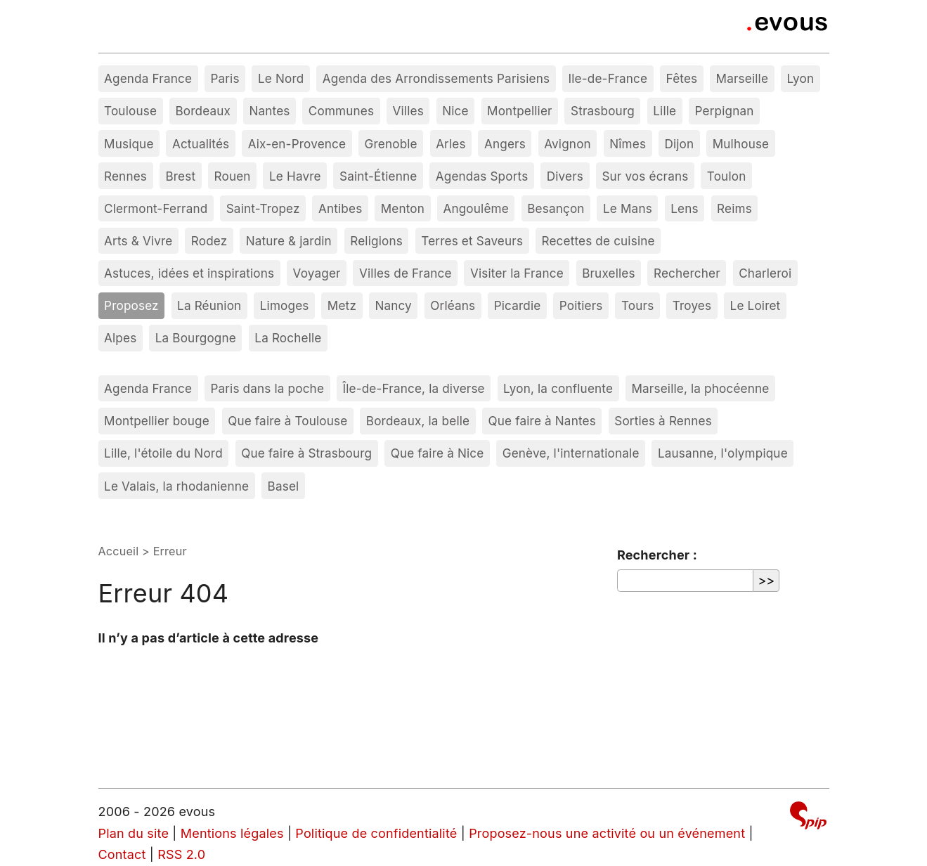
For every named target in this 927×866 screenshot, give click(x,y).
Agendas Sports (482, 176)
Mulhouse (741, 143)
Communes (341, 110)
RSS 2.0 (181, 854)
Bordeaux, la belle (417, 420)
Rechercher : (657, 555)
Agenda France (148, 78)
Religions (376, 240)
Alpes (120, 337)
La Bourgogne (195, 337)
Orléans (452, 305)
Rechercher (687, 273)
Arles (451, 143)
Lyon (800, 78)
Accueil (118, 551)
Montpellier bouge (156, 420)
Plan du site (133, 833)
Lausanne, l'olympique (723, 453)
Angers (505, 143)
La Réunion (209, 305)
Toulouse (130, 110)
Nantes (269, 110)
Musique (129, 143)
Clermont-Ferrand (155, 208)
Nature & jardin (289, 240)
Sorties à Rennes (663, 420)
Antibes (340, 208)
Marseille (742, 78)
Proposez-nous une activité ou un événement (607, 833)
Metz (342, 305)
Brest (180, 176)
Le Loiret (755, 305)
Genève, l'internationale (571, 453)
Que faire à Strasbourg (306, 453)
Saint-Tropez (263, 208)
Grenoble (391, 143)
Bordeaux (203, 110)
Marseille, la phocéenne (700, 388)
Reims (734, 208)
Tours (637, 305)
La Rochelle (287, 337)
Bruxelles (608, 273)
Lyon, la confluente (558, 388)
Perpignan (724, 110)
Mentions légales (232, 833)
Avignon (567, 143)
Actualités (200, 143)
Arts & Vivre (138, 240)
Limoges (284, 305)
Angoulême (475, 208)
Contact (122, 854)
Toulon (726, 176)
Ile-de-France (608, 78)
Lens (684, 208)
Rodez (209, 240)
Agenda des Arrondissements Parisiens (436, 78)
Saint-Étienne (378, 176)
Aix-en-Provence (297, 143)
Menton (402, 208)
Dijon (679, 143)
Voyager (317, 273)
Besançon (555, 208)
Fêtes (682, 78)
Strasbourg (603, 110)
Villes (408, 110)
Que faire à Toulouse (287, 420)
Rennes (125, 176)
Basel (283, 486)
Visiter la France (517, 273)
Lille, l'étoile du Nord (163, 453)
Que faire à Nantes (542, 420)
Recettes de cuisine (597, 240)
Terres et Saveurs (472, 240)
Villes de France (405, 273)
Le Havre (295, 176)
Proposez (131, 305)
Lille (664, 110)
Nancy (393, 305)
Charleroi (765, 273)
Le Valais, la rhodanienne (176, 486)
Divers (565, 176)
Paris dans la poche (267, 388)
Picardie (517, 305)
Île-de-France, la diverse (413, 388)
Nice (455, 110)
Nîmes (627, 143)
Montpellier (519, 110)
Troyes (692, 305)
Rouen (232, 176)
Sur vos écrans (645, 176)
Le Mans (627, 208)
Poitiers (581, 305)
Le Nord (281, 78)
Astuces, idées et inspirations (189, 273)
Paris (224, 78)
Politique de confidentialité (376, 833)
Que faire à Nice (437, 453)
